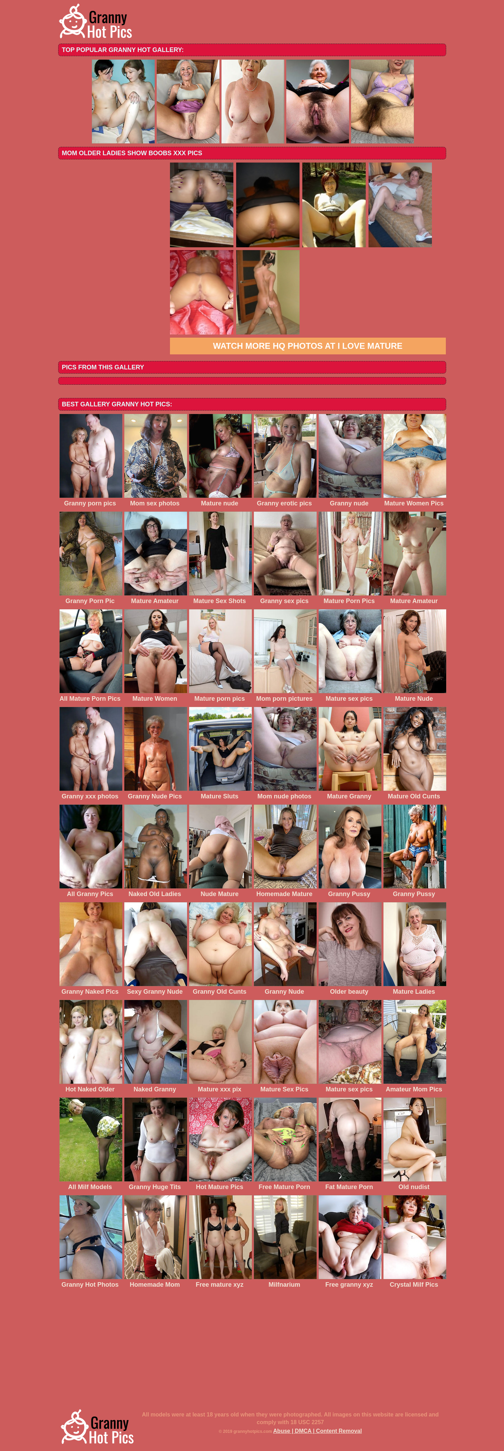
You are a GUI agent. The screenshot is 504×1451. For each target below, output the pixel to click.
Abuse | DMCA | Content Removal (317, 1431)
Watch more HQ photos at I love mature (308, 346)
